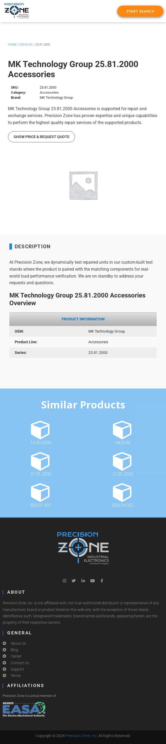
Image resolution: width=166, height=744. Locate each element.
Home (12, 44)
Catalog (26, 44)
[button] (140, 11)
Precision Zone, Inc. (81, 736)
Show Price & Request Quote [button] (41, 137)
